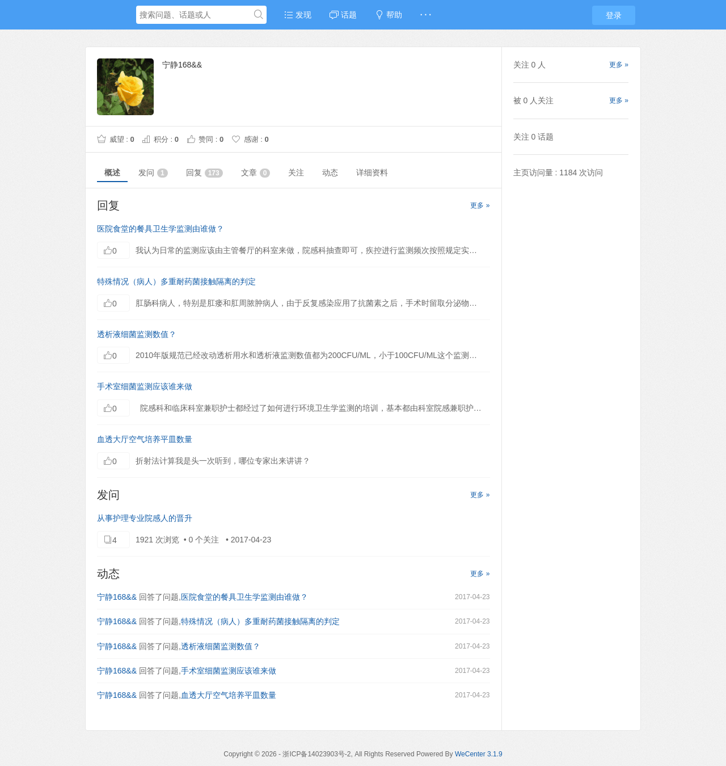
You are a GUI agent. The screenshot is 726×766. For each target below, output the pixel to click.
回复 (204, 173)
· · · (425, 14)
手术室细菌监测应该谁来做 (144, 386)
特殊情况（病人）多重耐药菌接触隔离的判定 (176, 281)
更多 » (479, 205)
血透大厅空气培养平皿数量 (144, 439)
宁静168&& (117, 596)
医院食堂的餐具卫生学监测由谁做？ (160, 228)
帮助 (388, 14)
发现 (297, 14)
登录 (614, 15)
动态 (330, 172)
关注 (296, 172)
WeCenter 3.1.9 (479, 754)
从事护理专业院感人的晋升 (144, 518)
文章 (256, 173)
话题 (343, 14)
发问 (153, 173)
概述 (112, 172)
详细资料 (372, 172)
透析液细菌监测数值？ (136, 334)
